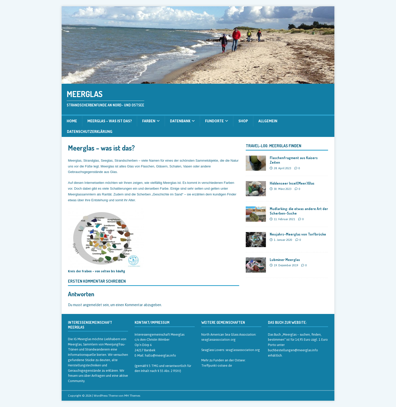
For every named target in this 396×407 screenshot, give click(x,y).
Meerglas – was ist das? (109, 121)
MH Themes (132, 395)
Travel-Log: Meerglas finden (273, 145)
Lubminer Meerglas (285, 259)
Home (72, 121)
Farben (148, 121)
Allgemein (267, 121)
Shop (243, 121)
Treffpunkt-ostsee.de (216, 365)
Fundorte (214, 121)
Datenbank (180, 121)
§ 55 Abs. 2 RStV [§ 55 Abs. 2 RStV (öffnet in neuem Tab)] (169, 371)
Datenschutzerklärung (89, 132)
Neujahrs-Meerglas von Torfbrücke (298, 234)
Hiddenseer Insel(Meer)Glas (292, 183)
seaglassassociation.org (218, 339)
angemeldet (92, 305)
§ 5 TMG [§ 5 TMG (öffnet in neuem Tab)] (152, 366)
